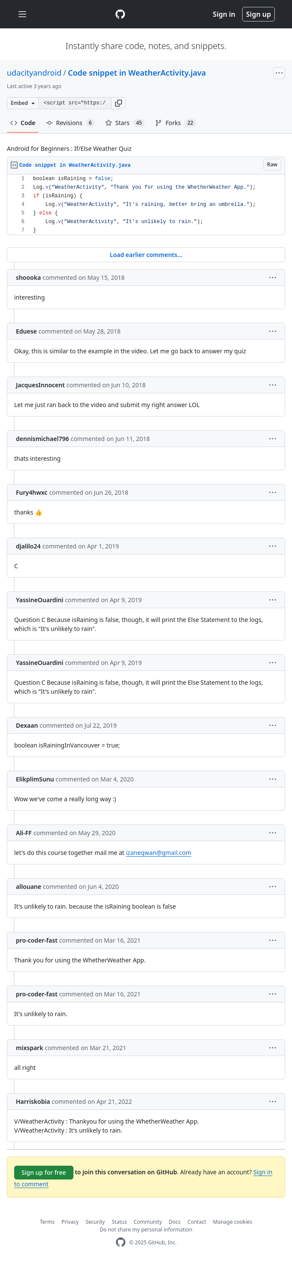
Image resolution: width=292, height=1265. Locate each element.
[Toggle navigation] (22, 14)
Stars (125, 123)
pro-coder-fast (37, 940)
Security (95, 1221)
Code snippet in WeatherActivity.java (137, 72)
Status (119, 1221)
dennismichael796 (42, 439)
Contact (197, 1221)
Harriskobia (33, 1101)
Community (148, 1221)
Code (23, 123)
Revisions (70, 123)
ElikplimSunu (35, 779)
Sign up (258, 14)
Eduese (26, 331)
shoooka (28, 277)
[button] (118, 103)
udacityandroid (34, 72)
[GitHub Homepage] (121, 1242)
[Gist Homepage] (120, 14)
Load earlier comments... (146, 255)
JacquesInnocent (40, 385)
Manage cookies (232, 1221)
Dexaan (27, 725)
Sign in (224, 14)
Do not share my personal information (146, 1229)
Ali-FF (24, 833)
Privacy (70, 1221)
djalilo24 (28, 546)
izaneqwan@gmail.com (158, 852)
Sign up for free (43, 1172)
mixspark (29, 1048)
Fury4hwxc (31, 492)
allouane (28, 886)
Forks (175, 123)
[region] (146, 205)
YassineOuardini (39, 600)
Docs (175, 1221)
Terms (47, 1221)
